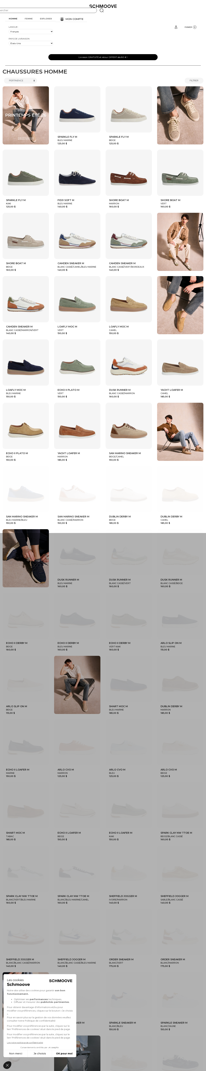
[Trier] (20, 81)
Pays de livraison (19, 38)
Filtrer (194, 80)
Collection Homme (89, 1007)
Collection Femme (121, 1007)
